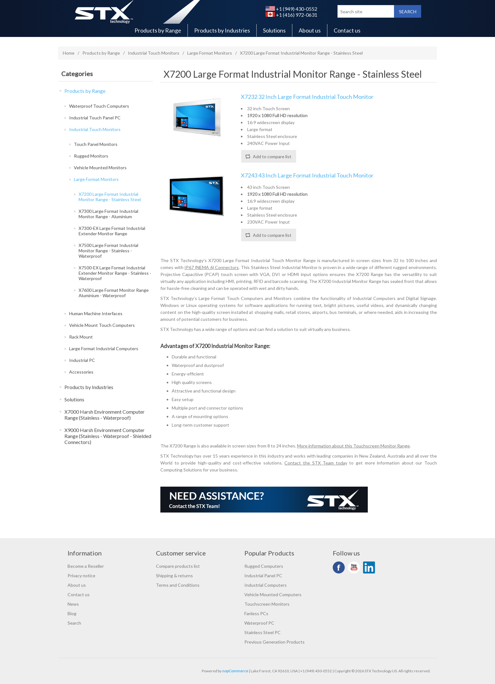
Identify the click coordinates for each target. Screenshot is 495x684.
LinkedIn (369, 567)
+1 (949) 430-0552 (291, 9)
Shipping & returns (174, 575)
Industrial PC (82, 360)
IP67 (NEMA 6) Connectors (211, 267)
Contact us (347, 30)
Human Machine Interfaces (95, 313)
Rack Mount (81, 336)
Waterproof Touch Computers (99, 106)
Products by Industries (222, 30)
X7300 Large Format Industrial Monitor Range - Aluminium (108, 213)
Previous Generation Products (274, 642)
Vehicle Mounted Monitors (100, 167)
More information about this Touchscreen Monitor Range (353, 445)
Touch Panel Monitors (95, 144)
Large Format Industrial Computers (103, 348)
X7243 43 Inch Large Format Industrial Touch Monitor (307, 175)
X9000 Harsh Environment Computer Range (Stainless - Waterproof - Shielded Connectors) (107, 436)
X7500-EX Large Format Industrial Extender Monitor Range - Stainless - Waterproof (115, 273)
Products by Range (157, 30)
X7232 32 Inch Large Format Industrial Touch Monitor (307, 96)
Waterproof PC (259, 623)
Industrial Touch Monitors (153, 53)
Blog (72, 613)
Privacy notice (81, 575)
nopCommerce (235, 671)
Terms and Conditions (178, 585)
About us (310, 30)
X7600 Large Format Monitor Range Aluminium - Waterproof (114, 292)
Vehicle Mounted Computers (272, 594)
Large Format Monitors (209, 53)
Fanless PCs (256, 613)
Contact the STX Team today (315, 462)
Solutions (274, 30)
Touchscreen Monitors (266, 604)
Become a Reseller (86, 566)
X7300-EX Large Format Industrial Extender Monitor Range (112, 230)
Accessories (81, 372)
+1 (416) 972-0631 (291, 15)
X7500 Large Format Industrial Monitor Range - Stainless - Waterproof (108, 251)
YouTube (354, 567)
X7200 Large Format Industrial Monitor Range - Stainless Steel (110, 196)
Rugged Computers (263, 566)
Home (69, 53)
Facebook (339, 567)
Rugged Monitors (91, 156)
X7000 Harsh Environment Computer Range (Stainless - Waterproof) (104, 415)
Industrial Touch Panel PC (95, 117)
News (73, 604)
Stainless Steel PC (262, 632)
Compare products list (178, 566)
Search (74, 623)
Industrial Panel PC (263, 575)
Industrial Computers (265, 585)
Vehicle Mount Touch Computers (102, 325)
